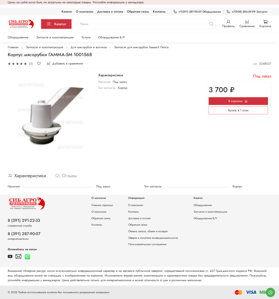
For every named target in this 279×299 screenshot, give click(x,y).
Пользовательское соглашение (147, 244)
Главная (13, 47)
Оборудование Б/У (111, 37)
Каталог (67, 11)
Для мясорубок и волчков (89, 47)
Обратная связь (138, 11)
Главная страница (102, 205)
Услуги (86, 37)
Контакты (159, 11)
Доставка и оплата (110, 11)
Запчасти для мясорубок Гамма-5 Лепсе (141, 47)
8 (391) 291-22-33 (24, 220)
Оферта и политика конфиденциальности (153, 238)
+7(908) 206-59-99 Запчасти (246, 12)
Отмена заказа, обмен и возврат (148, 231)
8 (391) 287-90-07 (24, 234)
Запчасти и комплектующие (55, 37)
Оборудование (18, 37)
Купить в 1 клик (238, 110)
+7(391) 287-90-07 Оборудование (197, 12)
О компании (84, 11)
